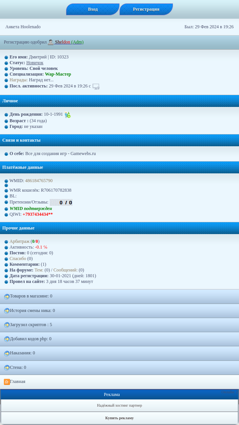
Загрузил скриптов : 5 (28, 325)
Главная (14, 382)
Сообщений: (66, 270)
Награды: (19, 79)
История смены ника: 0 (29, 311)
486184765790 (39, 180)
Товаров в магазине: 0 (28, 296)
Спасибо (18, 258)
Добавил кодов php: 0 (28, 339)
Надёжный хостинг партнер (119, 405)
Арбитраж (19, 241)
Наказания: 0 (19, 353)
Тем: (39, 270)
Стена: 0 (15, 368)
